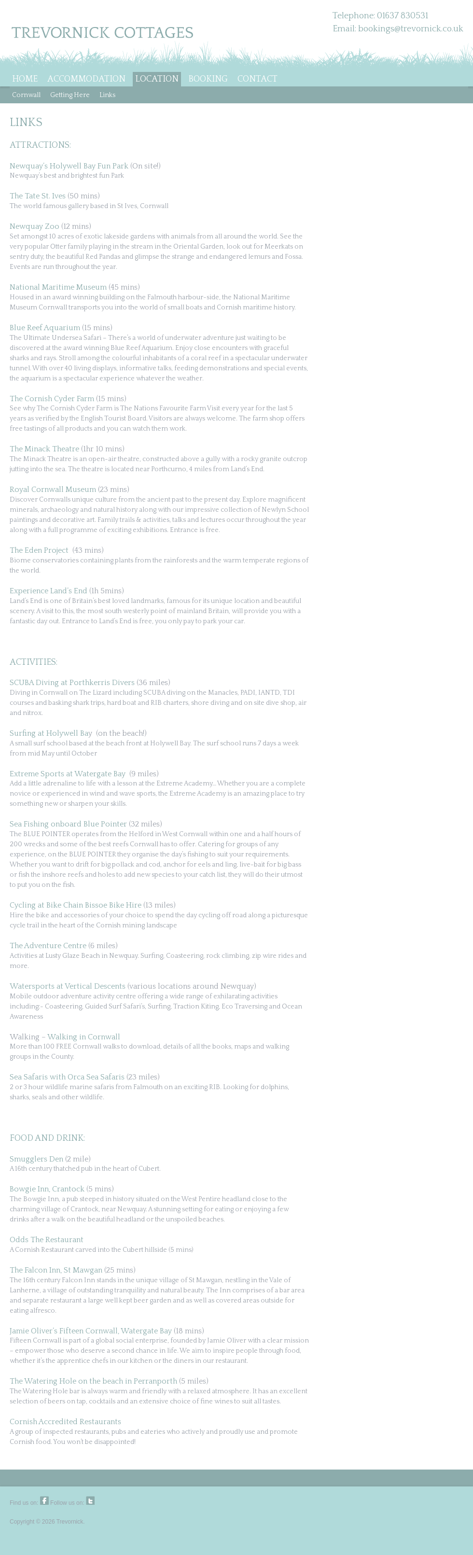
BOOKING (208, 79)
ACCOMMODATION (86, 79)
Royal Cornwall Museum (53, 489)
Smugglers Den (36, 1159)
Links (107, 95)
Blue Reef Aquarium (45, 327)
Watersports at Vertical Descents (67, 986)
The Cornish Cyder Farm (52, 398)
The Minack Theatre (44, 449)
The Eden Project (39, 550)
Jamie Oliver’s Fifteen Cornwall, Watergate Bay (91, 1331)
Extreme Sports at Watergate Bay (67, 774)
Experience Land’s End (48, 591)
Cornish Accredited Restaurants (65, 1421)
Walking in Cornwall (83, 1037)
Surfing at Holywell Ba (49, 733)
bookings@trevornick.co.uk (410, 29)
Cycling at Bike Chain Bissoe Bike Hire (75, 905)
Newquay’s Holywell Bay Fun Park (69, 166)
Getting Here (70, 95)
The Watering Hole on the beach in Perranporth (93, 1381)
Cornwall (26, 95)
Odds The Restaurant (46, 1239)
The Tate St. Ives (38, 196)
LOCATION (157, 79)
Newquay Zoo (34, 226)
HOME (25, 79)
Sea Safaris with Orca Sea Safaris (67, 1077)
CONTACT (257, 79)
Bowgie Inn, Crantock (48, 1189)
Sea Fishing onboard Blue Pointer (68, 824)
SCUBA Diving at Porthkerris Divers (72, 682)
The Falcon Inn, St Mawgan (56, 1270)
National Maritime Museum (58, 287)
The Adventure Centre (48, 945)
